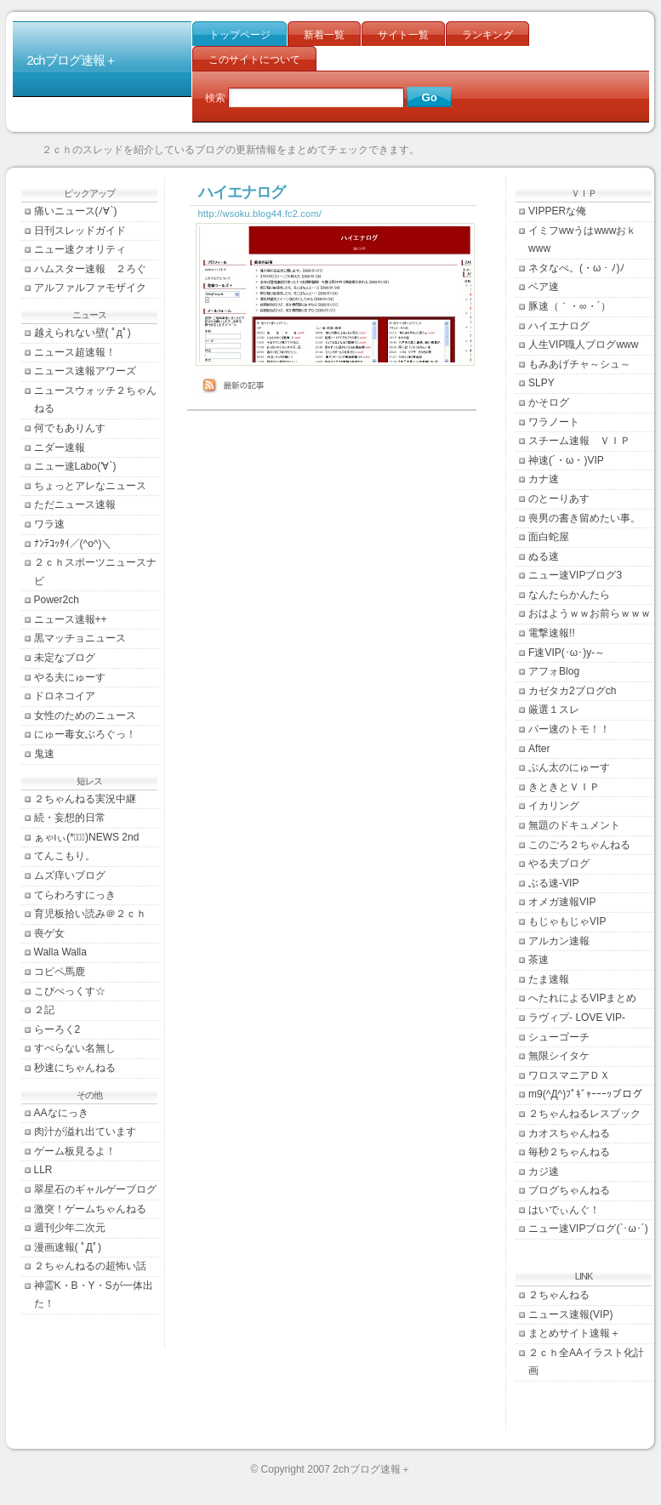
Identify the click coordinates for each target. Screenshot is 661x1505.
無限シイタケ (559, 1056)
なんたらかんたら (569, 595)
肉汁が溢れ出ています (85, 1131)
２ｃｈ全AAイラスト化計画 (586, 1362)
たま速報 (548, 979)
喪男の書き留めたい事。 (584, 518)
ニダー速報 (59, 447)
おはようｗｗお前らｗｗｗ (589, 613)
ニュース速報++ (70, 619)
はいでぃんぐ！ (564, 1210)
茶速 (538, 960)
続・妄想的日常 (69, 818)
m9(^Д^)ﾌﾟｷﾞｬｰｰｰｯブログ (585, 1094)
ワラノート (553, 422)
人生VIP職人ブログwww (583, 345)
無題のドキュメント (574, 825)
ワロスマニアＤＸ (569, 1075)
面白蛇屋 (548, 537)
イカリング (553, 806)
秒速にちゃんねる (75, 1068)
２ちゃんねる (559, 1295)
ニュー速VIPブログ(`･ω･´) (588, 1228)
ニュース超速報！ (75, 352)
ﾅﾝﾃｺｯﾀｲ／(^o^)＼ (73, 544)
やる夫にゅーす (69, 677)
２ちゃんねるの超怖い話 (90, 1266)
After (539, 749)
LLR (43, 1170)
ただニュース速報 (75, 504)
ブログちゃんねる (569, 1190)
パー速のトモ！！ (569, 729)
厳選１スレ (553, 709)
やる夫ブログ (559, 863)
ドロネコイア (64, 696)
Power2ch (56, 600)
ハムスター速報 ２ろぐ (90, 269)
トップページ (240, 35)
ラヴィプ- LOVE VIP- (576, 1017)
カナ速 (543, 479)
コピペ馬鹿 (59, 972)
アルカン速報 (559, 941)
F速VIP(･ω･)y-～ (566, 652)
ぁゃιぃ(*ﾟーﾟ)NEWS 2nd (87, 837)
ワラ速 (49, 524)
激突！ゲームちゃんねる (90, 1209)
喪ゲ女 (49, 933)
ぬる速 (543, 556)
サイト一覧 (403, 35)
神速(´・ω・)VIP (566, 460)
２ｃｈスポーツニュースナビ (95, 571)
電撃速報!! (551, 633)
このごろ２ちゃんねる (579, 845)
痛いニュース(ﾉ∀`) (75, 211)
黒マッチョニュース (80, 638)
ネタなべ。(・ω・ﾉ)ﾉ (576, 268)
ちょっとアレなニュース (90, 486)
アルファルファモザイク (90, 288)
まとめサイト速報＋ (574, 1333)
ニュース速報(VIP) (570, 1314)
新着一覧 (324, 35)
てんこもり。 (64, 856)
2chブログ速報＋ (72, 60)
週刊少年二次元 (69, 1228)
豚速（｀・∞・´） (569, 306)
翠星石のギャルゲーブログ (95, 1189)
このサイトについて (254, 60)
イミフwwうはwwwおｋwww (582, 240)
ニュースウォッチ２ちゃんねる (95, 400)
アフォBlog (553, 671)
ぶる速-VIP (553, 883)
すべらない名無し (75, 1048)
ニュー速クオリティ (80, 249)
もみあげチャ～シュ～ (579, 364)
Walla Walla (60, 952)
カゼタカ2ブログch (572, 691)
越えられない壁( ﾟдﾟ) (82, 333)
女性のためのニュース (85, 715)
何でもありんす (69, 428)
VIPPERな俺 (557, 211)
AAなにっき (61, 1113)
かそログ (548, 402)
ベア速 (543, 287)
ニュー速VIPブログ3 (575, 575)
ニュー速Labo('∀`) (75, 466)
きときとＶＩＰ (564, 787)
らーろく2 (57, 1029)
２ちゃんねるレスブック (584, 1114)
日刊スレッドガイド (80, 231)
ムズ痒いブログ (69, 875)
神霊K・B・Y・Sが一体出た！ (93, 1295)
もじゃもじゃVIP (567, 921)
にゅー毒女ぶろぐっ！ (85, 734)
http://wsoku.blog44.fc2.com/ (260, 213)
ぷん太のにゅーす (569, 767)
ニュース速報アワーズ (85, 371)
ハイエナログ (559, 326)
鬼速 (44, 754)
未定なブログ (64, 658)
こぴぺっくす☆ (69, 991)
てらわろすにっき (75, 895)
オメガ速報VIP (561, 902)
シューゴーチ (559, 1037)
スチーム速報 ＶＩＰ (579, 441)
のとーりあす (559, 499)
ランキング (487, 35)
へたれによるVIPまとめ (582, 998)
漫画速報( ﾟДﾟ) (67, 1247)
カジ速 (543, 1171)
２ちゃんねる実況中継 (85, 799)
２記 (44, 1010)
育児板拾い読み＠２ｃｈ (90, 914)
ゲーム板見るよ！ (75, 1151)
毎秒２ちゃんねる (569, 1152)
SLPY (541, 383)
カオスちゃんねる (569, 1133)
